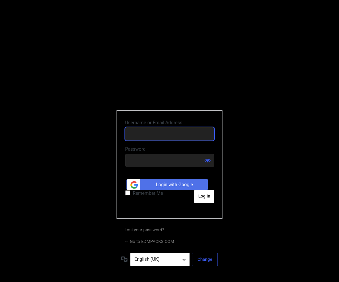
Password (135, 149)
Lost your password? (144, 229)
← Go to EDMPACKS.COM (149, 241)
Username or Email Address (153, 122)
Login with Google (160, 184)
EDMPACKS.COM (170, 59)
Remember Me (148, 193)
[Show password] (207, 160)
